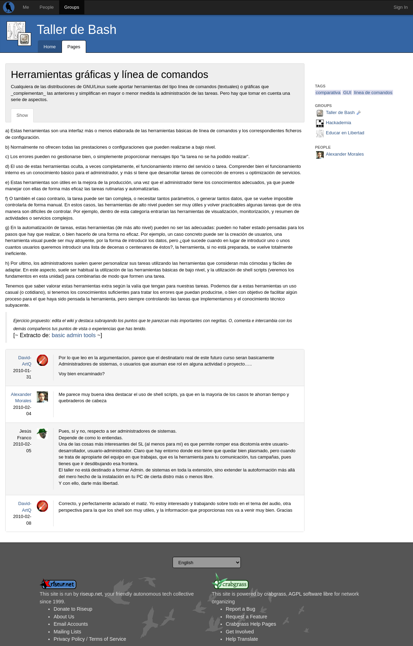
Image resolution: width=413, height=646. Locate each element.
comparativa (328, 92)
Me (26, 7)
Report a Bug (240, 609)
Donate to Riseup (73, 609)
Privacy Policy (69, 639)
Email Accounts (71, 624)
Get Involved (240, 631)
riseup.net (91, 594)
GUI (347, 92)
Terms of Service (107, 639)
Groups (71, 7)
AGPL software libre (310, 594)
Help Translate (242, 639)
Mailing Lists (67, 631)
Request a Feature (246, 616)
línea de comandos (373, 92)
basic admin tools (74, 335)
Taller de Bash (77, 29)
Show (22, 115)
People (47, 7)
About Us (64, 616)
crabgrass (275, 594)
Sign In (401, 7)
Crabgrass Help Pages (251, 624)
